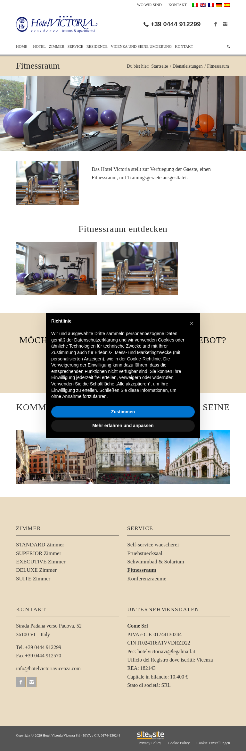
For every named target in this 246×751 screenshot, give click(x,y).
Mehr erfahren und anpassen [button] (122, 425)
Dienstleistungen (187, 66)
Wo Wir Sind (149, 5)
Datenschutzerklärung (96, 339)
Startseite (159, 66)
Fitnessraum (38, 66)
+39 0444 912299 (176, 24)
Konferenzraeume (146, 579)
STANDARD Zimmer (40, 545)
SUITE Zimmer (33, 579)
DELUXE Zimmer (36, 570)
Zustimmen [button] (123, 411)
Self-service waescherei (153, 545)
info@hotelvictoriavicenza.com (48, 668)
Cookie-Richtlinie (144, 358)
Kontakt (177, 5)
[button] (191, 323)
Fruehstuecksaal (144, 553)
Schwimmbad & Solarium (155, 562)
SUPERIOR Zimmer (38, 553)
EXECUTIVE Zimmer (40, 562)
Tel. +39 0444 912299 (38, 647)
